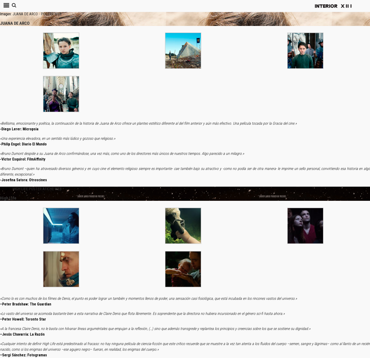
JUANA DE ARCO (14, 23)
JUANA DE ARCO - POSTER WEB (37, 14)
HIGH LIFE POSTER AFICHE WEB (37, 189)
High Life (8, 198)
